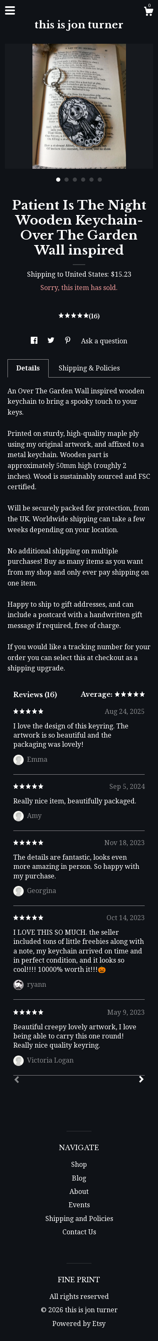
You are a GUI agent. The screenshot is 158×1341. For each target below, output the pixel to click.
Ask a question (104, 341)
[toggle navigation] (10, 10)
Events (79, 1205)
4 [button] (83, 180)
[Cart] (148, 12)
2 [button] (66, 180)
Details (28, 368)
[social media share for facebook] (35, 341)
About (79, 1192)
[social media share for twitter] (51, 341)
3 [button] (75, 180)
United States (86, 274)
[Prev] (16, 1080)
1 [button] (58, 180)
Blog (79, 1178)
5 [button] (91, 180)
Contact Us (79, 1232)
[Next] (141, 1080)
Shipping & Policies (89, 368)
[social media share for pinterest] (68, 341)
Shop (79, 1164)
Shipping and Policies (79, 1219)
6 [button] (100, 180)
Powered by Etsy (79, 1324)
